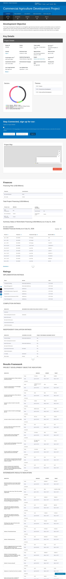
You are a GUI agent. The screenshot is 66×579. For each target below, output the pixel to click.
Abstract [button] (8, 18)
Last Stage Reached (10, 67)
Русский (51, 4)
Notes (6, 71)
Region (35, 57)
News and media (37, 13)
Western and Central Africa (39, 59)
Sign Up (33, 134)
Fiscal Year (51, 57)
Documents (27, 13)
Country (7, 51)
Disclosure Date (23, 51)
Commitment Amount (10, 61)
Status (21, 45)
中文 (54, 4)
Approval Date (37, 51)
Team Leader (37, 45)
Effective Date (51, 51)
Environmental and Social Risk (40, 62)
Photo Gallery (47, 13)
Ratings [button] (37, 18)
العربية (48, 4)
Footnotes (5, 266)
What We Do (5, 3)
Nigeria (6, 53)
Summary (8, 13)
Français (43, 4)
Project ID (7, 45)
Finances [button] (27, 18)
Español (39, 4)
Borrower (50, 45)
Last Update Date (24, 67)
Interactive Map (57, 169)
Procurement (17, 13)
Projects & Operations (13, 3)
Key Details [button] (17, 18)
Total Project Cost (10, 57)
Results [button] (46, 18)
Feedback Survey (60, 573)
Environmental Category (25, 61)
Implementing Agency (25, 57)
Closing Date (51, 61)
